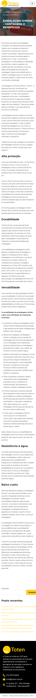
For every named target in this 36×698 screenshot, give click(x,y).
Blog (9, 12)
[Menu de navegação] (32, 3)
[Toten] (10, 3)
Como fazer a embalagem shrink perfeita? (17, 632)
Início (4, 12)
